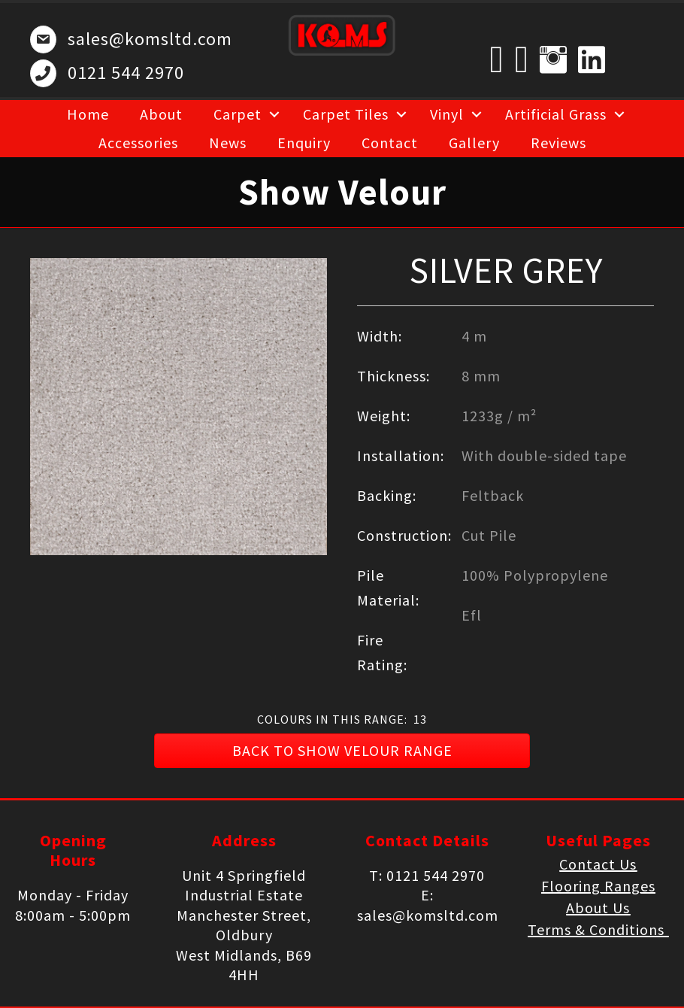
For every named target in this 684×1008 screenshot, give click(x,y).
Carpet (237, 114)
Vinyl (447, 114)
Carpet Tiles (346, 114)
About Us (598, 907)
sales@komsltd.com (150, 38)
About (161, 114)
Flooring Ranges (598, 885)
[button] (342, 750)
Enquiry (304, 142)
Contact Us (598, 864)
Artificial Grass (556, 114)
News (228, 142)
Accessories (138, 142)
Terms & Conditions (598, 929)
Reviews (558, 142)
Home (88, 114)
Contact (390, 142)
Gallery (474, 142)
